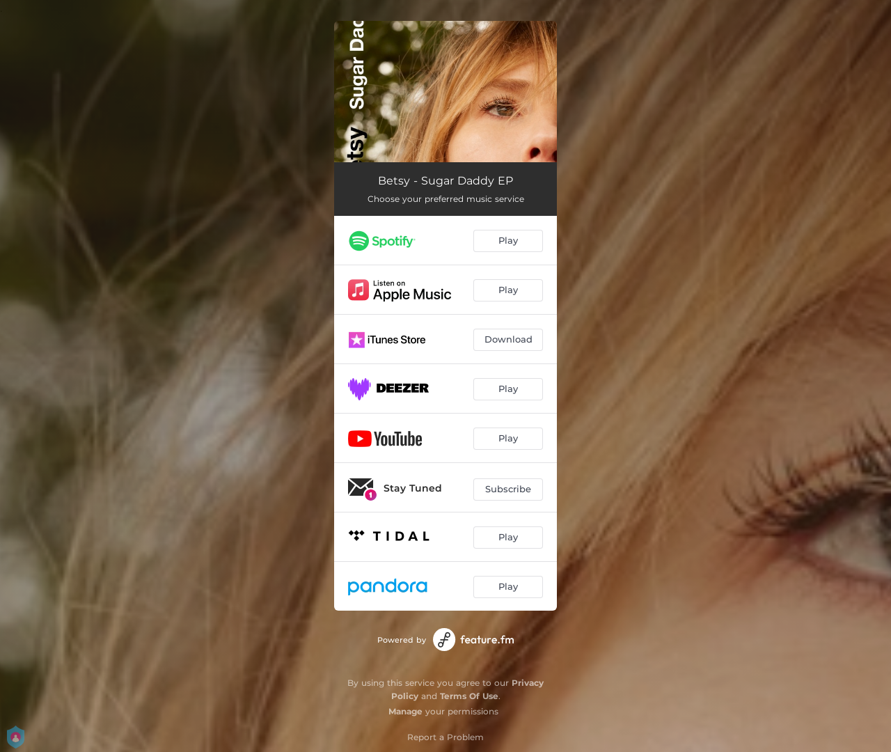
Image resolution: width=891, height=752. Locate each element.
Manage (405, 711)
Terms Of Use (469, 696)
